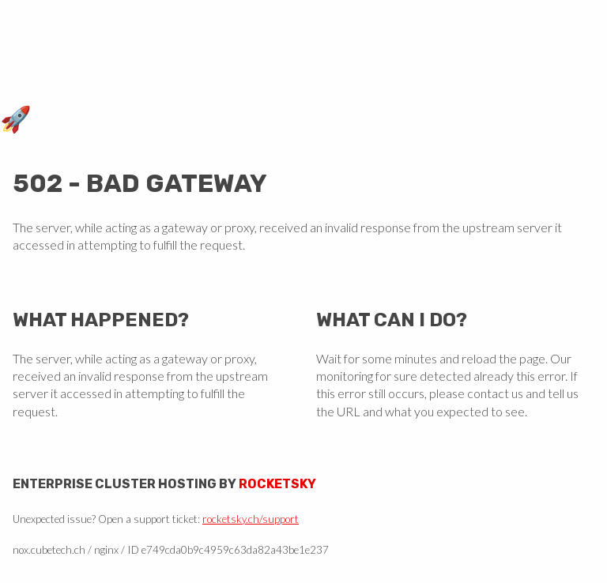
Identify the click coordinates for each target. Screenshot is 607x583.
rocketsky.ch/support (250, 519)
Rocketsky (277, 483)
